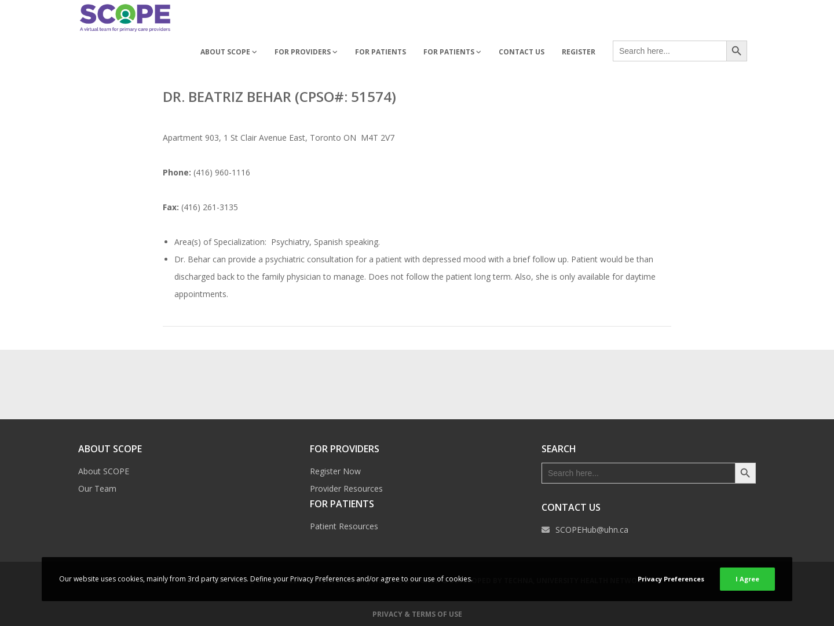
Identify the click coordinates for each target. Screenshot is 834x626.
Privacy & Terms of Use (417, 614)
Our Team (97, 488)
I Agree (747, 578)
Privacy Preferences (671, 578)
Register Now (335, 471)
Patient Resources (344, 526)
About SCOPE (103, 471)
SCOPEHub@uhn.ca (591, 529)
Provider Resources (346, 488)
